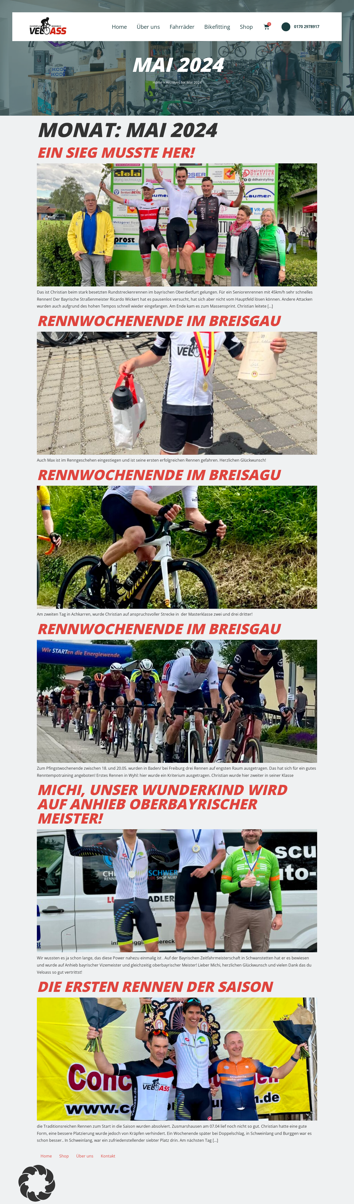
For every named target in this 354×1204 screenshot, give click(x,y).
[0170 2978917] (285, 26)
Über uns (148, 26)
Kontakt (108, 1156)
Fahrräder (182, 26)
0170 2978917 (306, 26)
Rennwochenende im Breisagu (158, 474)
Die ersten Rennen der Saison (154, 986)
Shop (246, 26)
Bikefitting (217, 26)
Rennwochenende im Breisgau (158, 320)
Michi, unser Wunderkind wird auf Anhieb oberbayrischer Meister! (162, 804)
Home (119, 26)
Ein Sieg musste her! (115, 152)
